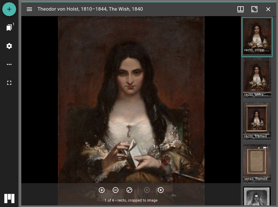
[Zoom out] (115, 190)
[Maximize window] (254, 9)
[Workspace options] (9, 64)
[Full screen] (9, 83)
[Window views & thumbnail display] (240, 9)
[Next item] (161, 190)
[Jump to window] (9, 27)
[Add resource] (9, 9)
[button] (257, 36)
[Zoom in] (102, 190)
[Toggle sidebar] (29, 9)
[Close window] (268, 9)
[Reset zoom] (129, 190)
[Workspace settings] (9, 46)
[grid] (258, 110)
